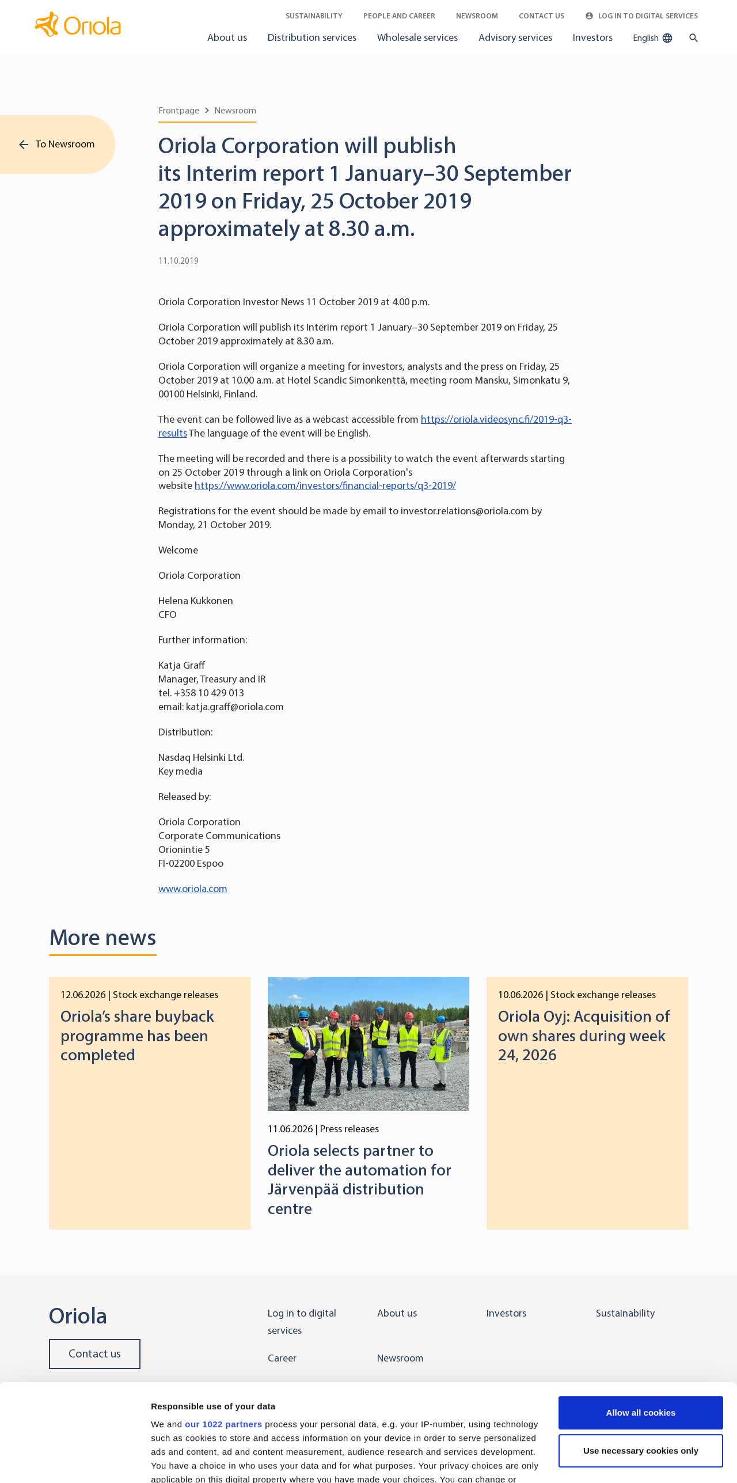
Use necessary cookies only (640, 1359)
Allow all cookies (641, 1321)
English (653, 38)
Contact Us (541, 16)
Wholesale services (417, 37)
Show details (177, 1460)
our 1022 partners (223, 1333)
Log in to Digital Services (641, 16)
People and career (399, 16)
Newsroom (477, 16)
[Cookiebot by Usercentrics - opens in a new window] (74, 1460)
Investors (593, 37)
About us (227, 37)
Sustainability (314, 16)
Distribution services (312, 37)
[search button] (691, 38)
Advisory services (515, 37)
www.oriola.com (192, 888)
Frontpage (178, 110)
